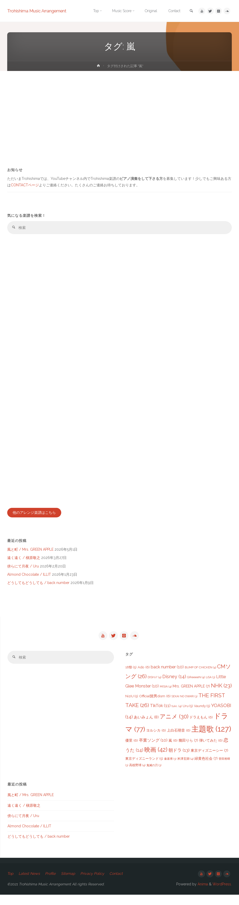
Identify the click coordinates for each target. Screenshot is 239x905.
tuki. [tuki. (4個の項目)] (192, 710)
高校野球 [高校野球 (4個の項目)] (163, 773)
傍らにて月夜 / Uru (23, 569)
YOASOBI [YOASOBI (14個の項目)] (139, 720)
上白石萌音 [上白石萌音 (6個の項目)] (198, 733)
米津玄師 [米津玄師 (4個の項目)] (209, 766)
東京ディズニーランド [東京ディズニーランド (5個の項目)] (168, 766)
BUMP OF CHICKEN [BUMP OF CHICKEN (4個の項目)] (200, 672)
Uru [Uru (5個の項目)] (203, 710)
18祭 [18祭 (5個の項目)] (131, 672)
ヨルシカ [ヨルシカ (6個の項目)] (176, 733)
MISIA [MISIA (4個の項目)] (166, 691)
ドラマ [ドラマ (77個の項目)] (148, 731)
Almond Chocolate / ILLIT (29, 577)
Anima (201, 894)
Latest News (29, 884)
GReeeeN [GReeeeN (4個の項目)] (196, 681)
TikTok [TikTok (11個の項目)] (175, 709)
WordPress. (222, 894)
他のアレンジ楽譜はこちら (34, 514)
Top (10, 884)
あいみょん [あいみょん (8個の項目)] (167, 720)
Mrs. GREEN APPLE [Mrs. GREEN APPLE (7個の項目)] (191, 690)
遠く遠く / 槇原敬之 (24, 560)
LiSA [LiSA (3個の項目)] (210, 681)
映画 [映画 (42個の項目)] (181, 757)
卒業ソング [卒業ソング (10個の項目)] (179, 746)
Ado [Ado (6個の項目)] (144, 672)
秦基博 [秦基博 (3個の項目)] (194, 766)
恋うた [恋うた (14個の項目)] (157, 757)
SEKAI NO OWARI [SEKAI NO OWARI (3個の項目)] (194, 700)
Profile (50, 884)
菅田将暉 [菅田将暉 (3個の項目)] (146, 773)
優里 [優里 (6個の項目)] (157, 746)
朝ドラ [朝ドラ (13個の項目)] (204, 757)
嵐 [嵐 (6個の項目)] (198, 746)
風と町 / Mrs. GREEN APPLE (31, 552)
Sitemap (68, 884)
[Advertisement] (119, 110)
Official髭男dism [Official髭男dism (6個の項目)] (164, 700)
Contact (116, 884)
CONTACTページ (29, 186)
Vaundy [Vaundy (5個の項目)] (217, 710)
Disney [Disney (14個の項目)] (174, 681)
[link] (190, 11)
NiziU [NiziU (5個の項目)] (141, 700)
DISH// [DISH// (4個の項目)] (154, 681)
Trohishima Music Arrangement (38, 10)
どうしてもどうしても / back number (38, 586)
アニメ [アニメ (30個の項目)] (195, 719)
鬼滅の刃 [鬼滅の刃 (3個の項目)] (179, 773)
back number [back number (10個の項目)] (167, 671)
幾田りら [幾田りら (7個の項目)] (214, 746)
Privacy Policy (92, 884)
